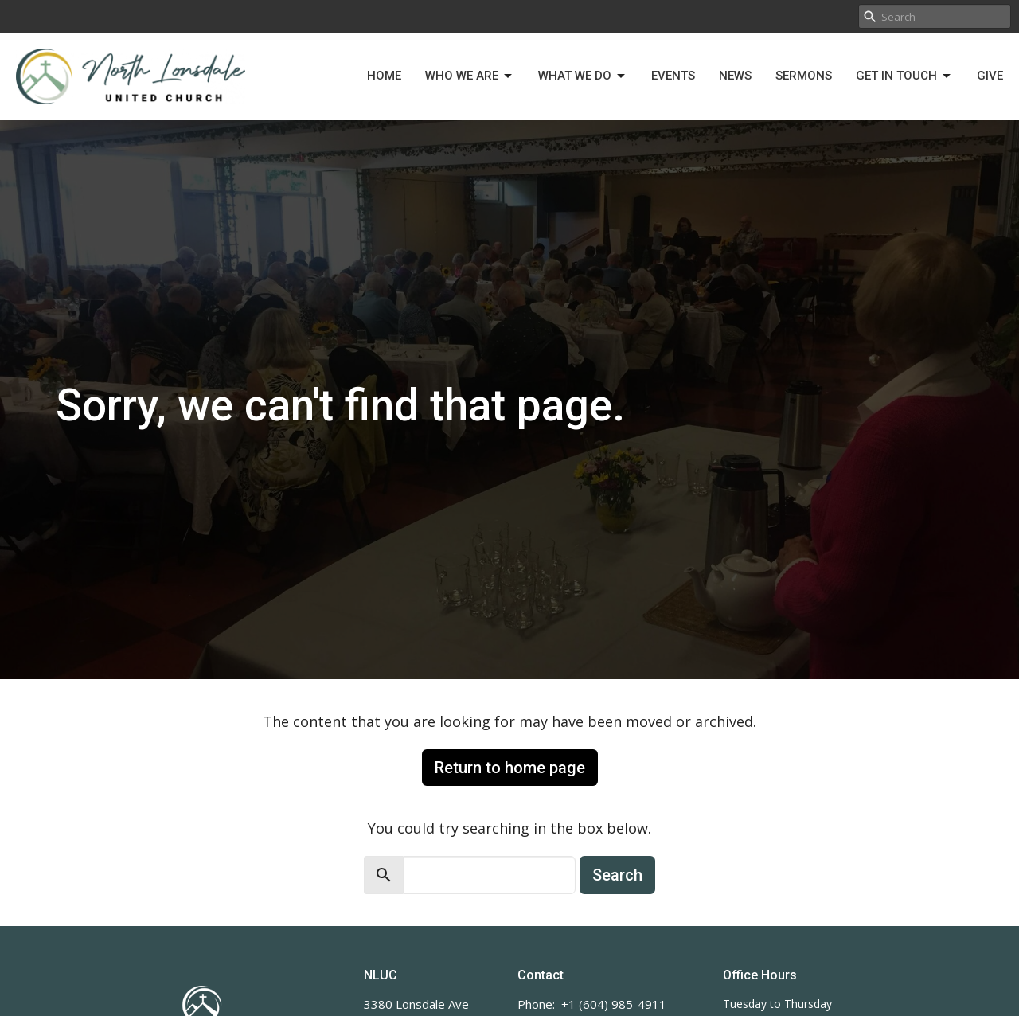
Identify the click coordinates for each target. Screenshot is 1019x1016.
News (735, 75)
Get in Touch (904, 76)
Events (673, 75)
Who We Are (469, 76)
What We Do (582, 76)
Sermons (803, 75)
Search (617, 875)
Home (384, 75)
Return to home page (510, 767)
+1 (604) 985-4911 (613, 1004)
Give (990, 75)
